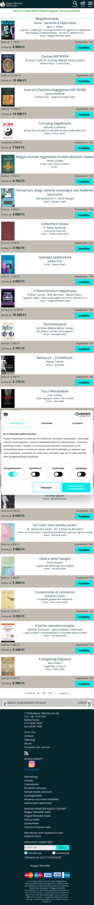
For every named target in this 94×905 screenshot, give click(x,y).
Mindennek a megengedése (76, 487)
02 (38, 693)
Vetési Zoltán (54, 160)
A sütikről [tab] (77, 423)
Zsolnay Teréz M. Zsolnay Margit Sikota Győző (55, 60)
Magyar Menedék (40, 865)
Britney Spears (54, 495)
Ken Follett (55, 663)
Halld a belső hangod (54, 558)
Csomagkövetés (33, 795)
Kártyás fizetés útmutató (38, 791)
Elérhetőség (31, 776)
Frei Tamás (55, 395)
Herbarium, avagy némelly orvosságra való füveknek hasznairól (54, 192)
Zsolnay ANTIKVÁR (55, 56)
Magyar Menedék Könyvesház (11, 6)
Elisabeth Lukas (55, 596)
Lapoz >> (64, 693)
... (56, 693)
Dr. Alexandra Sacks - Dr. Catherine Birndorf (55, 529)
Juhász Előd (55, 261)
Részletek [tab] (47, 423)
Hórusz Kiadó (31, 819)
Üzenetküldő (31, 784)
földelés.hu (47, 901)
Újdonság (29, 739)
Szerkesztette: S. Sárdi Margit (55, 198)
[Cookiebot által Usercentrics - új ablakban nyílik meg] (77, 414)
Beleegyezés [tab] (16, 423)
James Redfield (55, 94)
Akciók (28, 743)
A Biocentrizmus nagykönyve (55, 291)
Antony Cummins (55, 127)
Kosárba (83, 47)
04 (50, 693)
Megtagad (46, 487)
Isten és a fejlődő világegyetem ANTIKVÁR (55, 90)
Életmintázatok (54, 324)
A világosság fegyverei (55, 659)
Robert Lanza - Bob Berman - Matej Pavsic (55, 294)
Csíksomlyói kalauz (55, 224)
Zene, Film (30, 732)
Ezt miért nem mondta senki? (55, 525)
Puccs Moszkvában (55, 391)
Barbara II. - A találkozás (55, 358)
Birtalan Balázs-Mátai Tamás (54, 328)
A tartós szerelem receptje (55, 625)
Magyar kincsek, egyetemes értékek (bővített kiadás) (55, 157)
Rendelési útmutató (35, 788)
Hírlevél (28, 780)
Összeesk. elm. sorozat (37, 747)
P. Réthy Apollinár (54, 227)
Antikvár (29, 736)
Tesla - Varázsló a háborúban (54, 23)
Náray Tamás (54, 361)
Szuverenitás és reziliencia (55, 592)
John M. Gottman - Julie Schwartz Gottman (55, 629)
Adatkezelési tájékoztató (38, 803)
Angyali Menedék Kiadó (37, 815)
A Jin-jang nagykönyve (55, 123)
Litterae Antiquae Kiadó (37, 827)
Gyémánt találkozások (55, 257)
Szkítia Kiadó (31, 823)
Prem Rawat (55, 562)
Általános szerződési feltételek (41, 799)
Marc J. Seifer (54, 27)
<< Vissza (29, 693)
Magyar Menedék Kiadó (37, 812)
